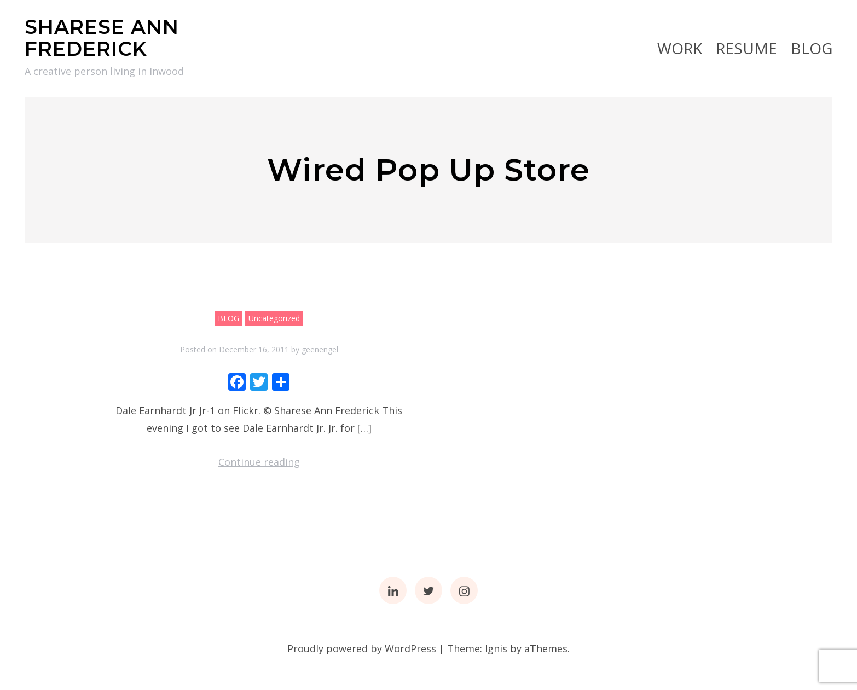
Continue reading (259, 461)
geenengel (320, 349)
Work (679, 48)
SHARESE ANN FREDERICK (102, 38)
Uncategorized (274, 318)
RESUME (746, 48)
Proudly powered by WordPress (361, 648)
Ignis (496, 648)
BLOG (811, 48)
